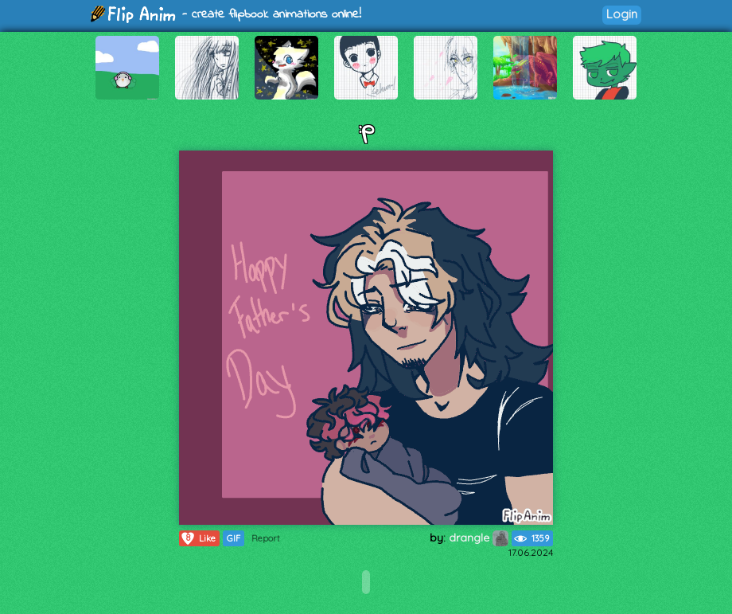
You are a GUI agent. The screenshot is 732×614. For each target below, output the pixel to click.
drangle (478, 537)
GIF (233, 538)
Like (198, 538)
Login (621, 14)
